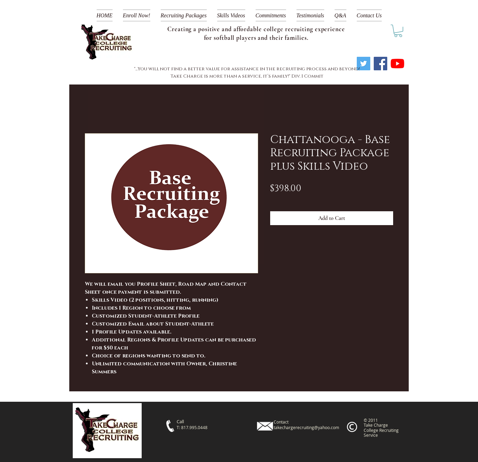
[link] (398, 31)
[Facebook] (380, 63)
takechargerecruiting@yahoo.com (306, 427)
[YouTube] (397, 63)
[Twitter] (363, 63)
